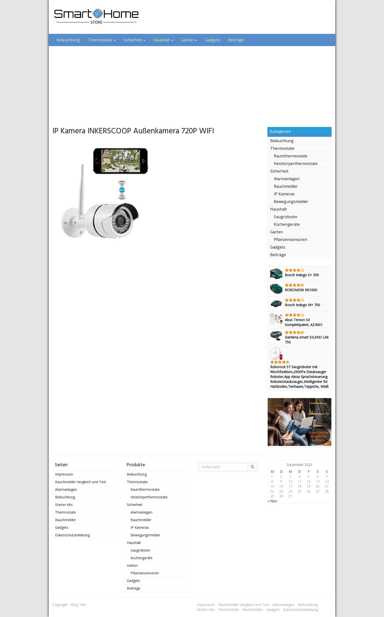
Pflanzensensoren (290, 239)
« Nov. (273, 501)
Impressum (64, 474)
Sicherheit (134, 40)
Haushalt (163, 40)
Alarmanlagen (287, 178)
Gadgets (212, 40)
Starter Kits (64, 504)
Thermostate (102, 40)
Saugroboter (286, 216)
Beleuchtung (68, 40)
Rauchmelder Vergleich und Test (80, 481)
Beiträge (236, 40)
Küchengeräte (287, 224)
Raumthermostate (290, 156)
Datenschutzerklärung (72, 535)
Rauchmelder (286, 186)
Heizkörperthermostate (296, 163)
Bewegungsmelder (291, 201)
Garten (189, 40)
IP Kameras (284, 194)
